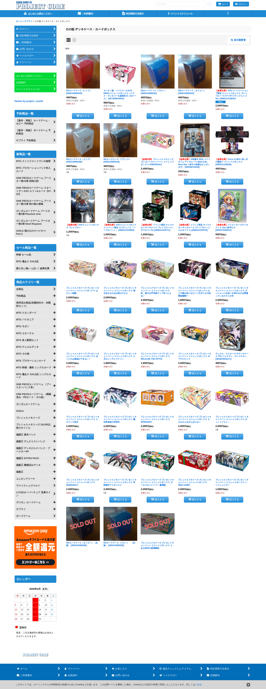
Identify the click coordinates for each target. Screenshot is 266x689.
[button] (228, 13)
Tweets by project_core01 (28, 101)
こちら (198, 684)
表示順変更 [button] (238, 40)
